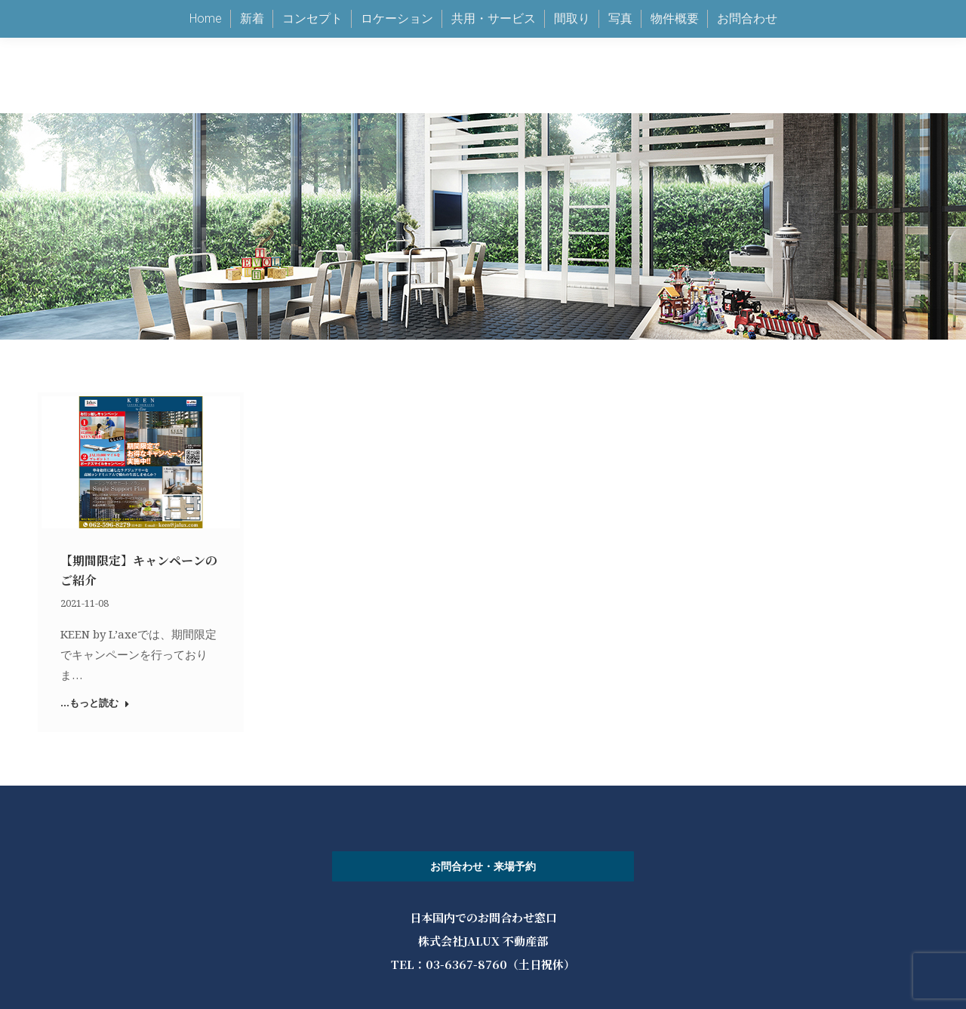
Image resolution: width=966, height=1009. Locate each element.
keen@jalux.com (695, 38)
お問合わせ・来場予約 (483, 866)
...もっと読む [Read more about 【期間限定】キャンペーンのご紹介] (95, 703)
